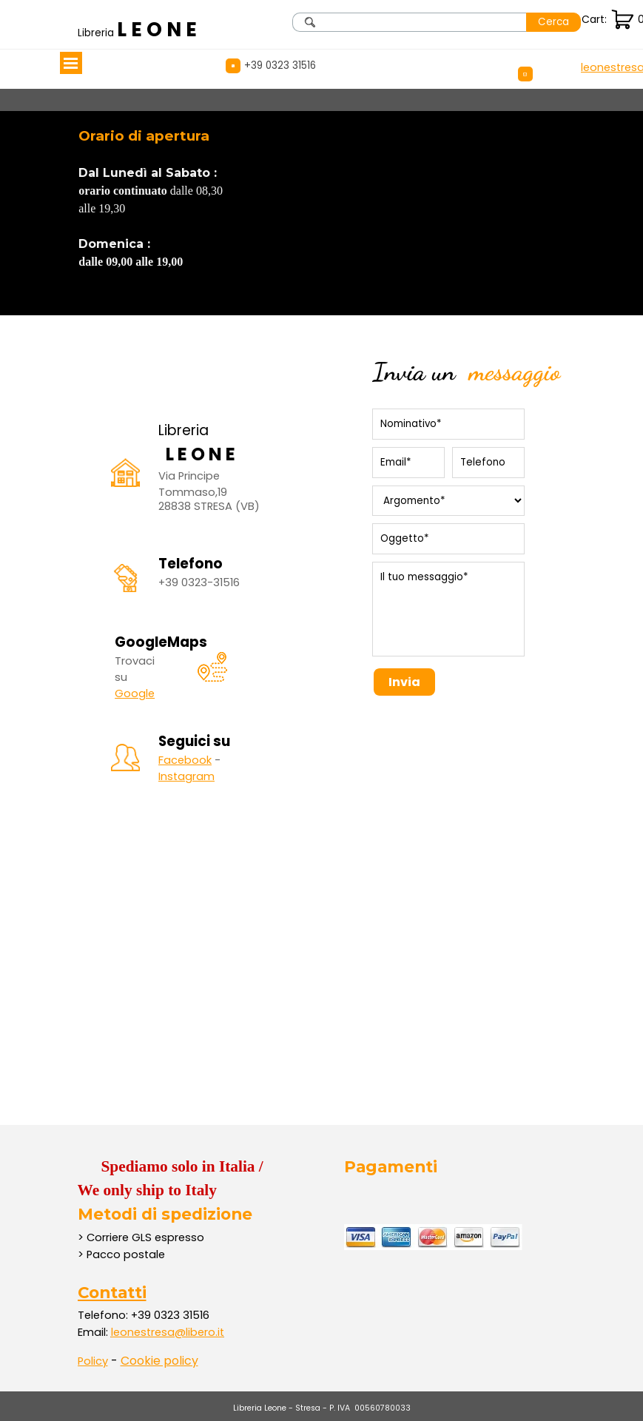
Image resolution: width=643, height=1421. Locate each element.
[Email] (408, 462)
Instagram (186, 776)
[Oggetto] (448, 538)
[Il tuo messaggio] (448, 609)
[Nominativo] (448, 424)
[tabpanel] (140, 29)
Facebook (185, 760)
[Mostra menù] (71, 63)
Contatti (112, 1292)
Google (135, 693)
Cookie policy (159, 1360)
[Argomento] (448, 501)
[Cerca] (409, 22)
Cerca (553, 22)
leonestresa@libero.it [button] (167, 1332)
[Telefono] (488, 462)
